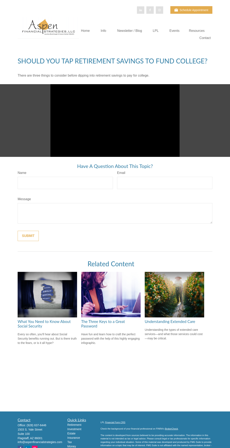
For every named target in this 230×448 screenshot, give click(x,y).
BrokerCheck (171, 428)
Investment (74, 429)
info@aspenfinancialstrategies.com (40, 442)
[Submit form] (28, 236)
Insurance (73, 437)
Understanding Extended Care (170, 321)
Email (121, 173)
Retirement (74, 424)
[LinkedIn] (140, 10)
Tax (69, 442)
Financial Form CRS (115, 422)
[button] (85, 30)
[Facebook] (150, 10)
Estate (71, 433)
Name (22, 173)
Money (71, 446)
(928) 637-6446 (36, 425)
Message (24, 199)
